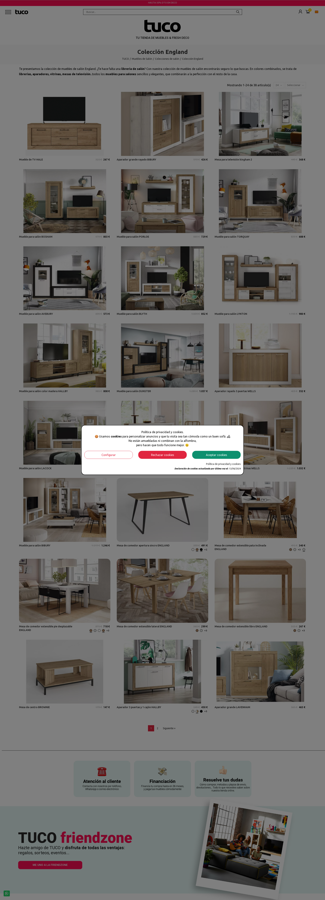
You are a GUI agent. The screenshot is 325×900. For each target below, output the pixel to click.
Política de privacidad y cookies (223, 463)
